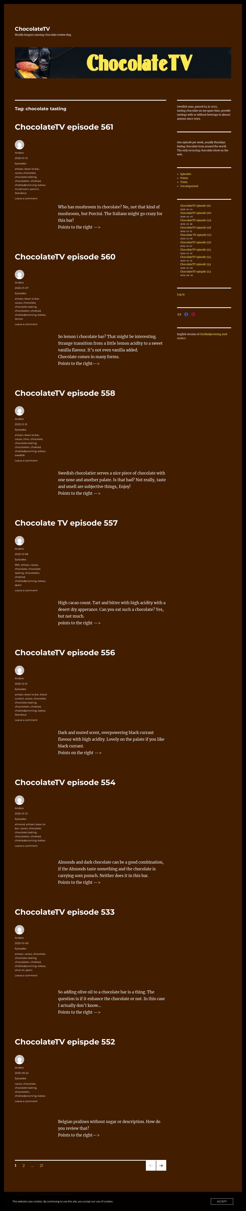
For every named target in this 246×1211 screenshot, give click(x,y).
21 (43, 1165)
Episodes (20, 163)
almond (20, 824)
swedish (20, 455)
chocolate (29, 172)
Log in (181, 294)
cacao (18, 172)
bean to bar (32, 168)
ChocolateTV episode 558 (65, 393)
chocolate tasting (26, 176)
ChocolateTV (32, 29)
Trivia (183, 182)
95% (17, 564)
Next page (161, 1170)
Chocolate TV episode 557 (66, 523)
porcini (34, 189)
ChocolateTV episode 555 (195, 249)
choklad (36, 180)
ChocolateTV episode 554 (65, 782)
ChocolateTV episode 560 (65, 256)
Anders (19, 152)
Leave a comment (26, 198)
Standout (21, 193)
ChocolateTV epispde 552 (65, 1041)
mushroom (22, 189)
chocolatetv (22, 180)
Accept (222, 1201)
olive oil (19, 970)
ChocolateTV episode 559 (195, 220)
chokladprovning (26, 184)
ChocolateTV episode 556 (65, 652)
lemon (19, 318)
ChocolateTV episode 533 (65, 912)
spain (18, 584)
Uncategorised (189, 186)
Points (184, 178)
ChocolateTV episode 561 (64, 127)
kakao (41, 184)
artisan (19, 168)
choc (26, 439)
